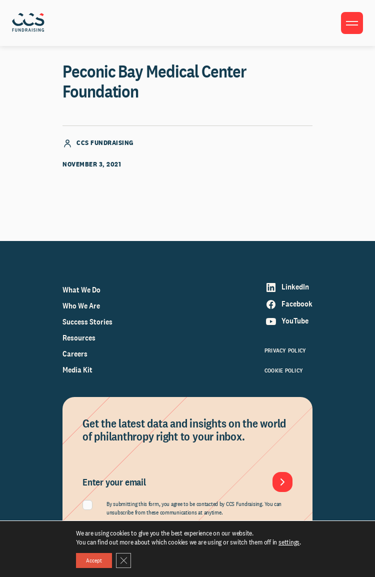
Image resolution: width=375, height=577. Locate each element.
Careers (75, 353)
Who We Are (81, 305)
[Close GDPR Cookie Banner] (123, 560)
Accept (94, 560)
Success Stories (87, 321)
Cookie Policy (283, 370)
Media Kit (77, 369)
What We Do (81, 289)
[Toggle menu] (352, 23)
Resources (79, 337)
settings (289, 542)
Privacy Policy (285, 350)
